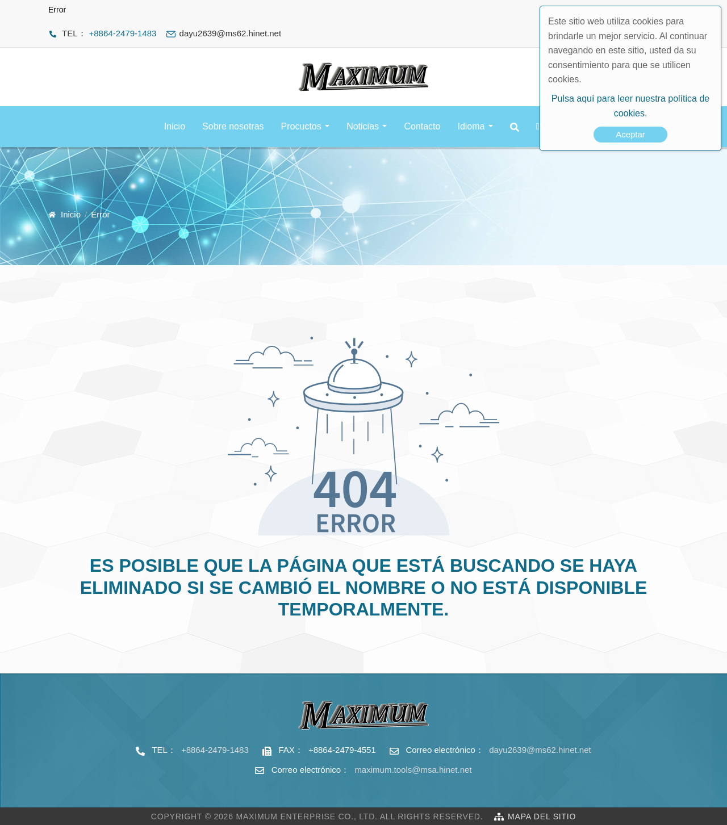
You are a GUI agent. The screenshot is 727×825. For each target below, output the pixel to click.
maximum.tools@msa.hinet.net (412, 769)
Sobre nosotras (233, 126)
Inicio (174, 126)
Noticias (362, 126)
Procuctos (301, 126)
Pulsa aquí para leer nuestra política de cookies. (630, 106)
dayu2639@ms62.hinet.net (540, 750)
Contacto (422, 126)
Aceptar (630, 134)
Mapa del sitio (542, 816)
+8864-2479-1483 (123, 33)
